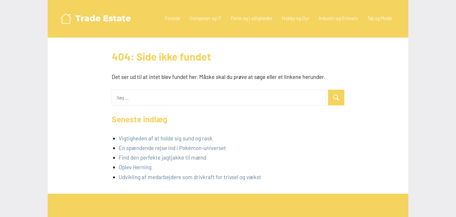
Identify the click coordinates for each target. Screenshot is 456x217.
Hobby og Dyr (295, 18)
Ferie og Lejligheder (251, 18)
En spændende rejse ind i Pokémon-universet (172, 147)
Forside (172, 18)
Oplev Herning (135, 167)
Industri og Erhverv (338, 18)
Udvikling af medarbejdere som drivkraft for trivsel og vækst (190, 177)
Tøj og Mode (379, 18)
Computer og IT (206, 18)
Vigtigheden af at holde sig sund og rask (166, 138)
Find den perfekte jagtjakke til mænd (162, 157)
